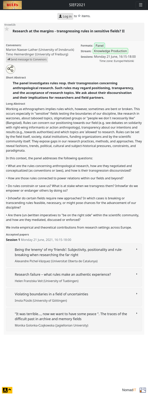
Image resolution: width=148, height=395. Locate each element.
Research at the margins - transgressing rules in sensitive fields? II (69, 31)
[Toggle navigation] (141, 5)
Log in (65, 16)
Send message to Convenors (27, 59)
